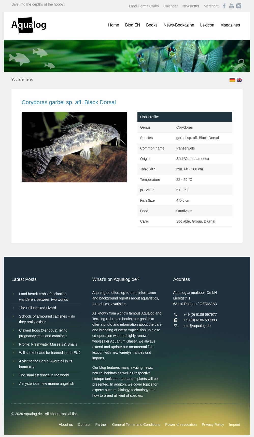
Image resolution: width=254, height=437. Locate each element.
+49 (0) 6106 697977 (200, 314)
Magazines (230, 25)
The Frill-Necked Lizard (37, 308)
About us (66, 424)
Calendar (170, 6)
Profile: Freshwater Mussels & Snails (48, 344)
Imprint (234, 424)
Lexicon (207, 25)
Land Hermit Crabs (144, 6)
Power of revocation (181, 424)
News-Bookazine (179, 25)
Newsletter (190, 6)
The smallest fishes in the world (44, 375)
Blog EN (132, 25)
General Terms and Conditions (136, 424)
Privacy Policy (213, 424)
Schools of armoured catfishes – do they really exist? (47, 319)
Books (151, 25)
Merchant (211, 6)
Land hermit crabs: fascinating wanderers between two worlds (43, 297)
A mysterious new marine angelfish (46, 383)
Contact (84, 424)
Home (113, 25)
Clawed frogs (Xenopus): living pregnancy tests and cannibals (43, 333)
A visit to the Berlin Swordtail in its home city (45, 364)
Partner (101, 424)
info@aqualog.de (197, 326)
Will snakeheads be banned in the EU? (49, 353)
